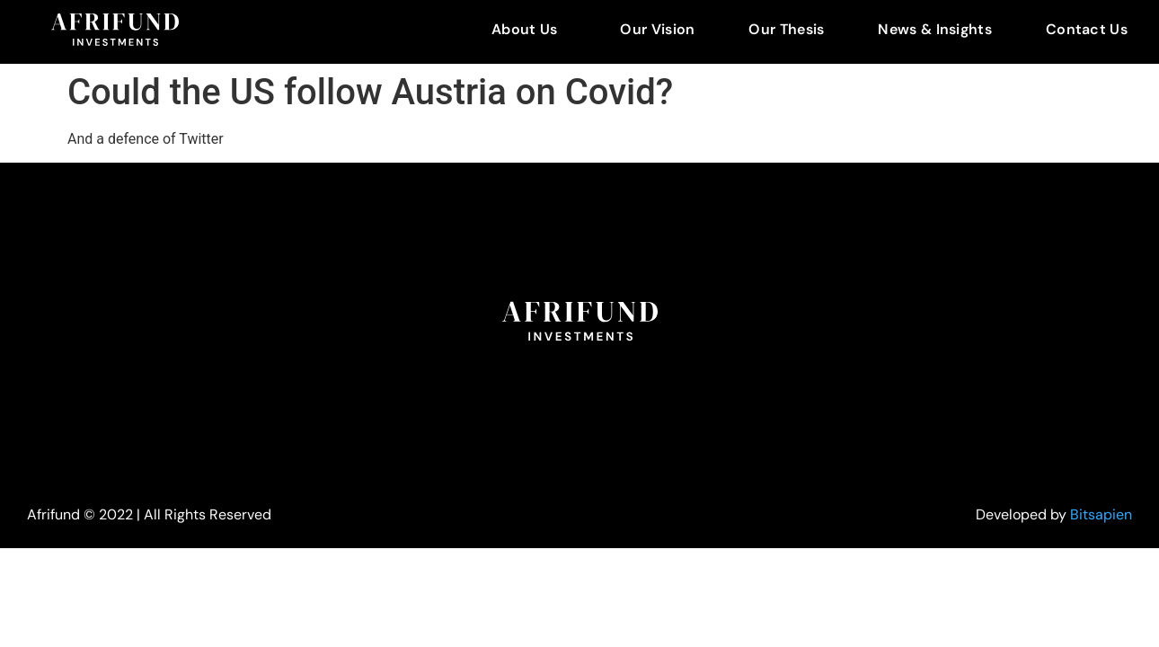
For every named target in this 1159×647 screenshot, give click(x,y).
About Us (524, 29)
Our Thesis (786, 29)
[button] (529, 29)
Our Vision (657, 29)
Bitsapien (1101, 514)
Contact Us (1087, 29)
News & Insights (935, 29)
